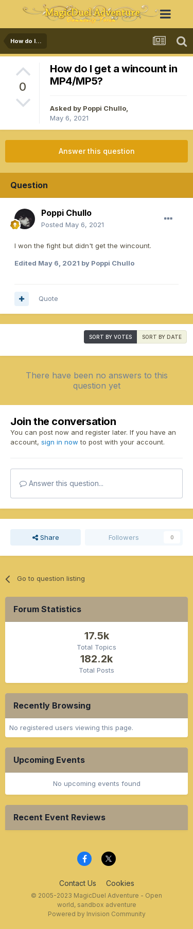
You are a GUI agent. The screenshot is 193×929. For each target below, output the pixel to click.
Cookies (120, 883)
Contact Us (77, 883)
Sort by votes (110, 337)
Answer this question (97, 151)
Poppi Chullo (104, 108)
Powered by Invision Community (97, 914)
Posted (72, 224)
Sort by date (162, 337)
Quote (48, 298)
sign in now (59, 442)
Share (45, 537)
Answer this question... (61, 483)
